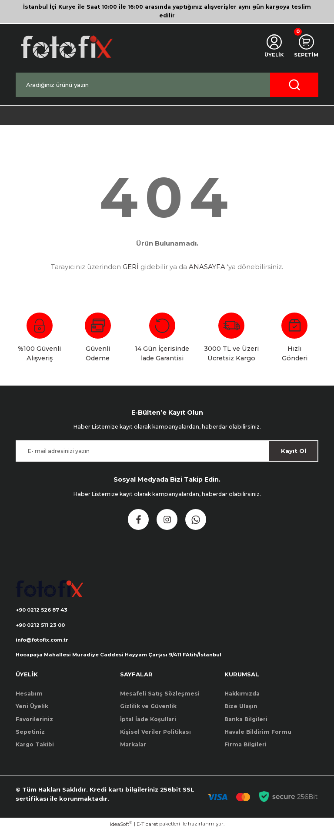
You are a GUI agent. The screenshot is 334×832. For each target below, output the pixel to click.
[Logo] (66, 47)
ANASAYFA (207, 267)
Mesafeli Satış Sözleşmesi (160, 695)
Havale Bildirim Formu (257, 733)
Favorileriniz (34, 720)
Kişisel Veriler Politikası (155, 733)
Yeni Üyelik (32, 708)
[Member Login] (271, 47)
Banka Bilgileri (245, 720)
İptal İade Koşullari (148, 720)
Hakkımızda (242, 695)
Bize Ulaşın (240, 708)
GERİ (131, 267)
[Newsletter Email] (167, 451)
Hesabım (29, 695)
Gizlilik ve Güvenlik (148, 708)
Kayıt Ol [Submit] (293, 450)
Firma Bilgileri (245, 746)
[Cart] (305, 47)
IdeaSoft (121, 825)
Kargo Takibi (35, 746)
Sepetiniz (30, 733)
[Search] (167, 85)
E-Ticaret (147, 826)
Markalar (133, 746)
